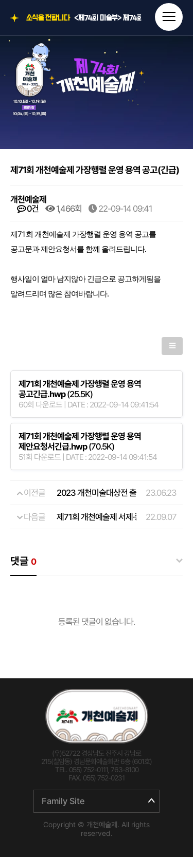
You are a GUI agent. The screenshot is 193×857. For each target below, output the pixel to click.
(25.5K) (80, 389)
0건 (28, 208)
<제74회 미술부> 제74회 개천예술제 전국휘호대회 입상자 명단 (108, 18)
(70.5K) (80, 441)
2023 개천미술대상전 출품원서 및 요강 (120, 493)
